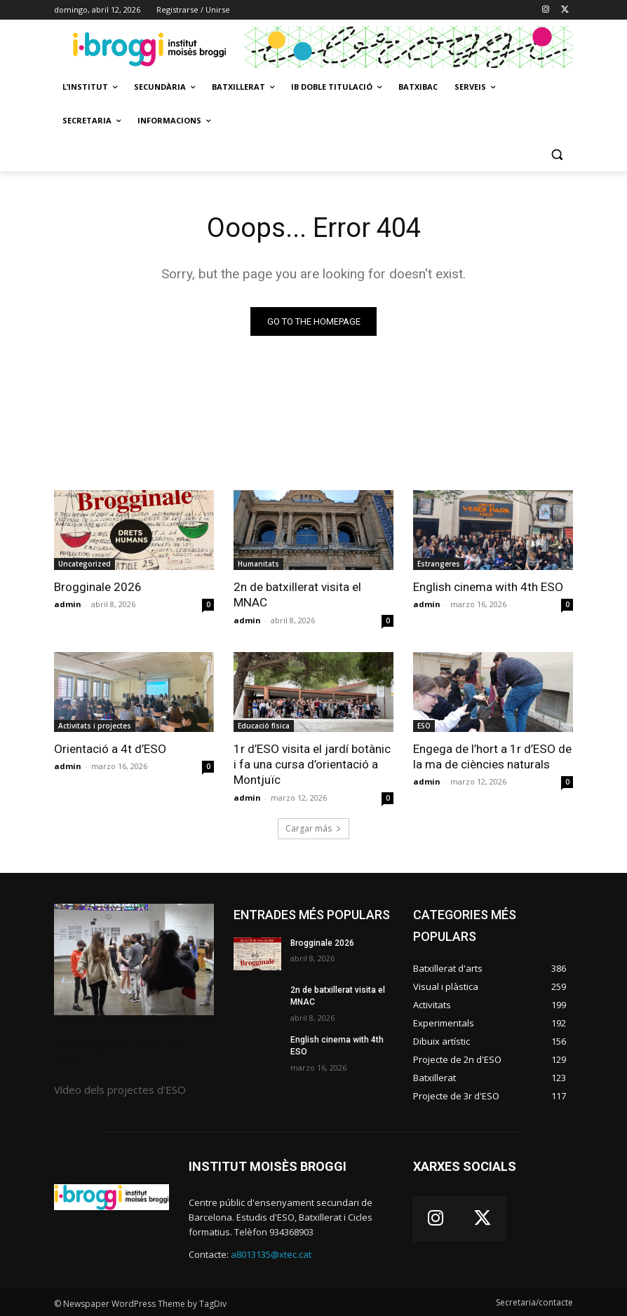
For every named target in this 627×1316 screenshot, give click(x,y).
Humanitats (258, 564)
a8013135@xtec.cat (271, 1253)
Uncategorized (84, 564)
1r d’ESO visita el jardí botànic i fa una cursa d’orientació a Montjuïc (312, 763)
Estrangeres (438, 564)
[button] (556, 154)
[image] (134, 959)
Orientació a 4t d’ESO (110, 748)
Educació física (264, 725)
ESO (424, 725)
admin (67, 604)
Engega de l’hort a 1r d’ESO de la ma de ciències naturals (492, 756)
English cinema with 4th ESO (487, 587)
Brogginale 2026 (98, 587)
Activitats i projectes (94, 725)
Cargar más (313, 828)
